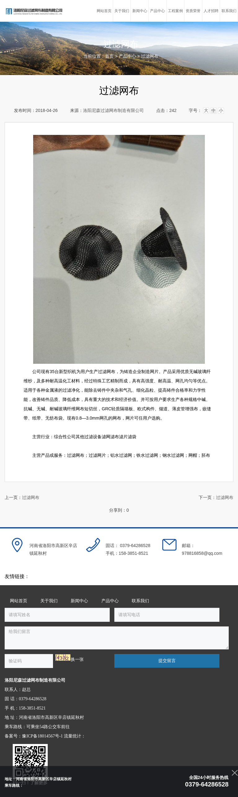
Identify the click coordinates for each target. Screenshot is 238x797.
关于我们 (49, 601)
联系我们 (140, 601)
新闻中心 (79, 601)
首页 (109, 56)
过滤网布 (149, 56)
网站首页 (18, 601)
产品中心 (127, 56)
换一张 (77, 659)
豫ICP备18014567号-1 (42, 736)
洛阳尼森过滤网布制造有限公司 (113, 110)
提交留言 (167, 660)
